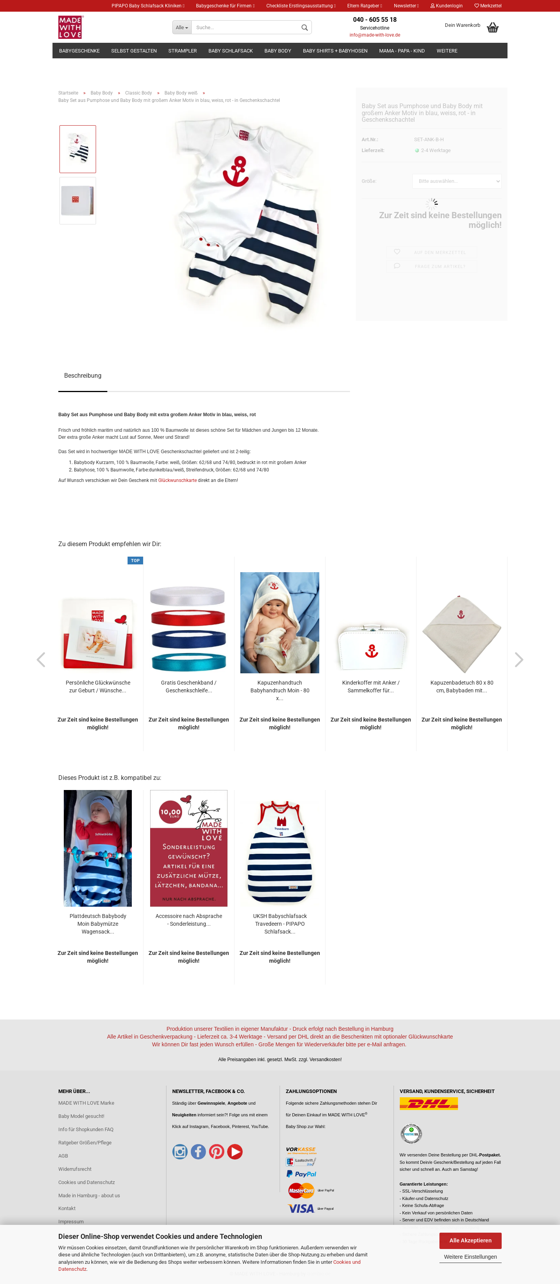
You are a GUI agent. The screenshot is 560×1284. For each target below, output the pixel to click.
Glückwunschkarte (177, 480)
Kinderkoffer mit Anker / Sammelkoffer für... (371, 687)
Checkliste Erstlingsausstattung (301, 6)
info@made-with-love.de (375, 35)
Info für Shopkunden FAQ (86, 1129)
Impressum (71, 1221)
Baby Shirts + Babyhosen (335, 51)
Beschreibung (83, 375)
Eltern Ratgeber (364, 6)
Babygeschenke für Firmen (225, 6)
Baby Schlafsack (230, 51)
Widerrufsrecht (74, 1169)
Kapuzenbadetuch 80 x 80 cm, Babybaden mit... (462, 687)
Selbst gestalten (134, 51)
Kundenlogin (446, 6)
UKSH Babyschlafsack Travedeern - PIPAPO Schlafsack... (280, 924)
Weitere (447, 51)
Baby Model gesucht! (81, 1116)
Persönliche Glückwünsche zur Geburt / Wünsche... (98, 687)
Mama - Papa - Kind (402, 51)
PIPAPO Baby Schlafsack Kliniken (148, 6)
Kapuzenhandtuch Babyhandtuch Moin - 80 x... (280, 690)
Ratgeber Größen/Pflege (85, 1143)
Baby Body (277, 51)
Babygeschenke (79, 51)
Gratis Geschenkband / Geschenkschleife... (189, 687)
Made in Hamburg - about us (89, 1195)
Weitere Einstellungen (470, 1257)
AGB (63, 1156)
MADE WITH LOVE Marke (86, 1103)
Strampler (182, 51)
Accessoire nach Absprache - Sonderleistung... (189, 920)
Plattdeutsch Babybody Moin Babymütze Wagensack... (98, 924)
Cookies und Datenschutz (86, 1182)
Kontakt (66, 1208)
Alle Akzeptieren (471, 1240)
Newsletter (406, 6)
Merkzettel (488, 6)
